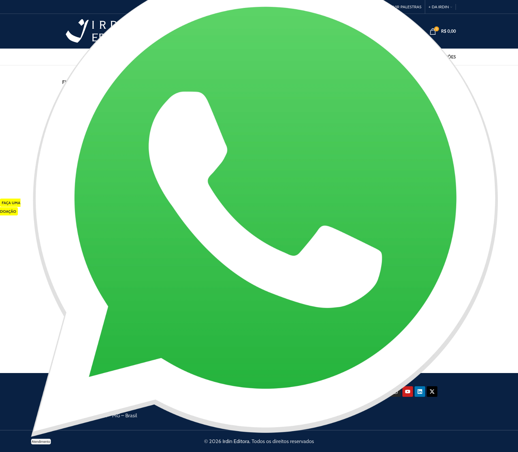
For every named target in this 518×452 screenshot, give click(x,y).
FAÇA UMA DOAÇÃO (10, 207)
